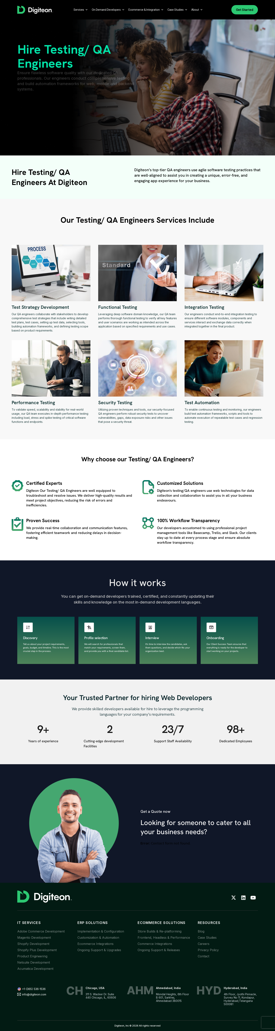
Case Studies (177, 10)
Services (81, 10)
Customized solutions (180, 483)
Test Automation (202, 402)
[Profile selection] (89, 627)
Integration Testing (204, 307)
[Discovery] (28, 627)
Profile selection (96, 638)
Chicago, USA (95, 988)
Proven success (42, 520)
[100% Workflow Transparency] (148, 523)
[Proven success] (17, 524)
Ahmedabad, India (168, 988)
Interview (152, 638)
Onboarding (215, 638)
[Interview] (150, 627)
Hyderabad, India (235, 988)
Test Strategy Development (40, 307)
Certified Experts (44, 483)
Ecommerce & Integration (146, 10)
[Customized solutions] (148, 487)
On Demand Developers (108, 10)
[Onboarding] (211, 627)
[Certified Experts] (17, 485)
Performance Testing (33, 402)
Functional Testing (117, 307)
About (197, 10)
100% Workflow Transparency (188, 520)
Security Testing (115, 402)
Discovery (30, 638)
